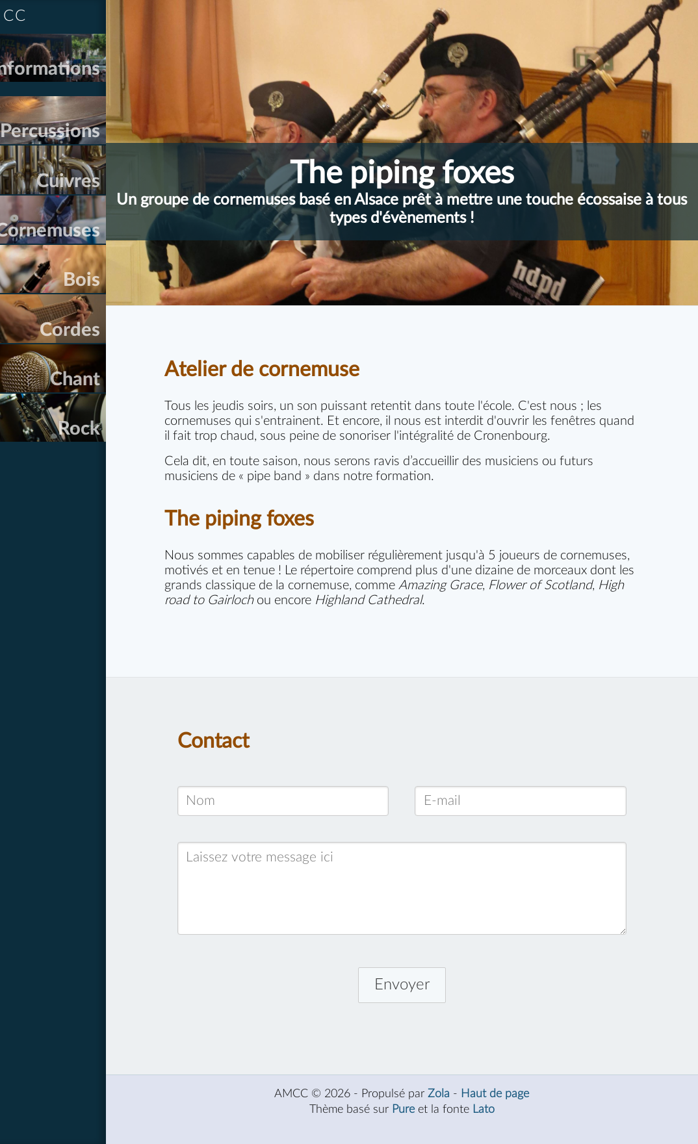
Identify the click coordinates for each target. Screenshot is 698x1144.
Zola (457, 1108)
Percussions (87, 149)
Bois (118, 324)
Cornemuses (84, 266)
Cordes (107, 382)
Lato (502, 1124)
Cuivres (105, 207)
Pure (422, 1124)
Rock (116, 499)
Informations (82, 77)
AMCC (38, 16)
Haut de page (514, 1108)
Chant (112, 440)
